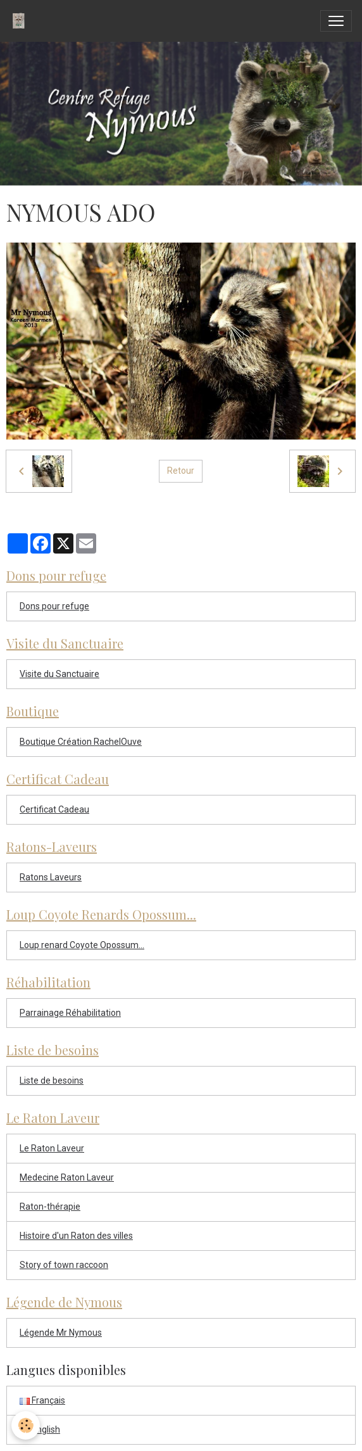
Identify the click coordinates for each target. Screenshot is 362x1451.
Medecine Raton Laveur (67, 1177)
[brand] (21, 21)
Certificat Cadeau (54, 809)
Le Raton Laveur (52, 1148)
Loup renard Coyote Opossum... (82, 945)
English (40, 1429)
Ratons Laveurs (51, 877)
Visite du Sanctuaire (59, 674)
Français (42, 1400)
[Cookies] (25, 1425)
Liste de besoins (52, 1080)
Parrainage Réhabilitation (70, 1013)
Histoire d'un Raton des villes (76, 1236)
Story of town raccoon (64, 1265)
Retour (180, 471)
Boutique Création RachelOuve (81, 742)
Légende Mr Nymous (61, 1332)
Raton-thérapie (50, 1206)
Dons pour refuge (54, 606)
